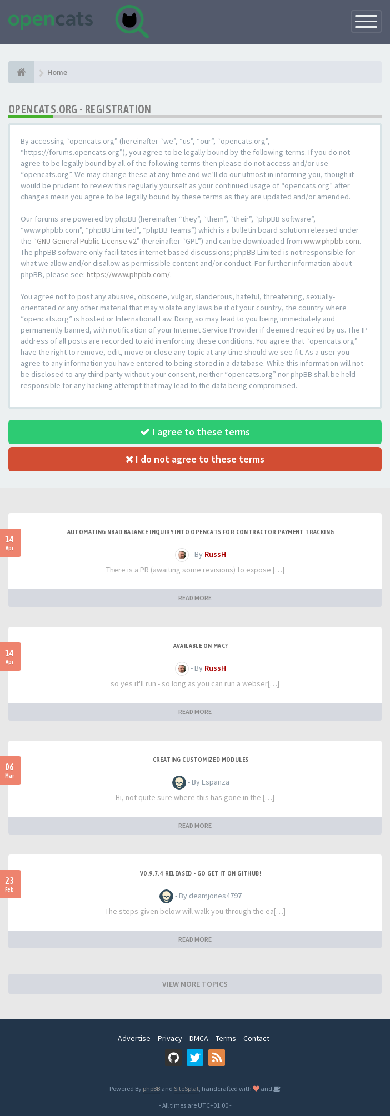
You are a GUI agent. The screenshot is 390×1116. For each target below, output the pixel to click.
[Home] (21, 72)
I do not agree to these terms (195, 459)
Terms (226, 1038)
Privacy (170, 1038)
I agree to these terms (195, 431)
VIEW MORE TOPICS (195, 984)
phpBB (151, 1088)
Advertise (134, 1038)
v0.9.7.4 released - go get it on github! (200, 873)
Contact (256, 1038)
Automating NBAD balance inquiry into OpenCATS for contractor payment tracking (200, 532)
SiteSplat (186, 1088)
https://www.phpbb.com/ (128, 274)
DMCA (198, 1038)
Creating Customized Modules (201, 759)
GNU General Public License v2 (87, 241)
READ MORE (195, 598)
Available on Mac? (200, 646)
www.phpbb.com (331, 241)
